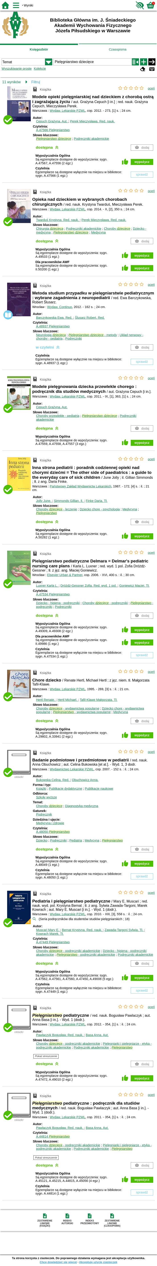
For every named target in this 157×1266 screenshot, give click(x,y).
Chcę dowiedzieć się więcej (58, 1262)
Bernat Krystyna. (82, 930)
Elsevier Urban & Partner (64, 575)
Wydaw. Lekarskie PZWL (67, 110)
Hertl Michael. (68, 700)
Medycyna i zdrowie (50, 823)
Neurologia (51, 335)
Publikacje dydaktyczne (65, 788)
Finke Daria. (96, 501)
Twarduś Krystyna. (58, 220)
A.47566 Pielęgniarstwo (53, 130)
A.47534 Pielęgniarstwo (53, 594)
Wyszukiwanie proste (17, 68)
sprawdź (142, 174)
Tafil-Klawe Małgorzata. (98, 700)
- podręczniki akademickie (86, 954)
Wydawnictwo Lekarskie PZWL (72, 769)
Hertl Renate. (46, 700)
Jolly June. (44, 501)
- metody (93, 335)
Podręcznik (44, 814)
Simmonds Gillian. (69, 501)
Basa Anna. (97, 1035)
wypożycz (142, 162)
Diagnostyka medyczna (81, 806)
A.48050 (53, 832)
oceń (151, 88)
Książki (41, 788)
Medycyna (98, 232)
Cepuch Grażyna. (52, 121)
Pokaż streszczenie (46, 1056)
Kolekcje (40, 68)
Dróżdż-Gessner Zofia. (89, 585)
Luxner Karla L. (47, 585)
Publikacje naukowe (99, 788)
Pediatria (75, 840)
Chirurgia (49, 228)
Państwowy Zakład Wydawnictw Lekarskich (80, 486)
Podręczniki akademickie (91, 138)
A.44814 (53, 1136)
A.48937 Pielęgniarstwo (53, 326)
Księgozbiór (39, 49)
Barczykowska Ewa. (54, 317)
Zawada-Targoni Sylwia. (124, 930)
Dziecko (41, 840)
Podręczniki (73, 338)
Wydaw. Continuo (59, 307)
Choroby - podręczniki (105, 603)
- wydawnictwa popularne (82, 712)
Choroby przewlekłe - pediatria (57, 416)
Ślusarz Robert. (90, 317)
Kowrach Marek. (50, 933)
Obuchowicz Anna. (85, 780)
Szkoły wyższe (46, 797)
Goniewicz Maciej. (134, 585)
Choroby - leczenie (56, 509)
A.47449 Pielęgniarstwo (53, 942)
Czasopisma (117, 49)
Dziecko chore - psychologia (100, 509)
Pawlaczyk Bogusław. (60, 1035)
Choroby (117, 228)
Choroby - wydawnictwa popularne (67, 708)
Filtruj (35, 82)
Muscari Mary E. (48, 930)
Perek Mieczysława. (92, 121)
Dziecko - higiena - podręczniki (58, 603)
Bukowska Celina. (53, 780)
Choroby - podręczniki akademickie (68, 951)
